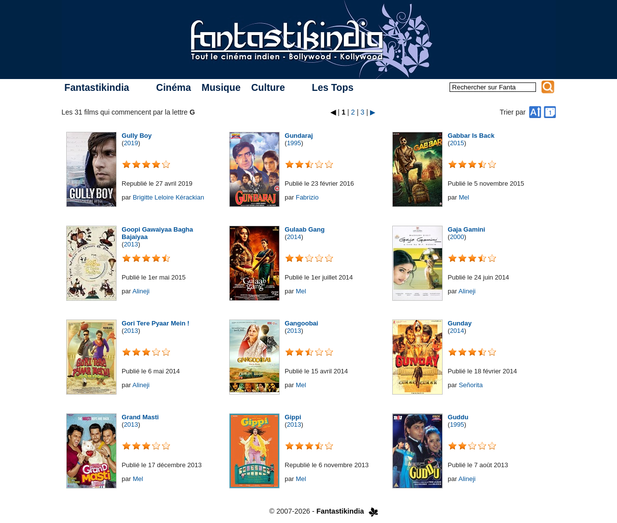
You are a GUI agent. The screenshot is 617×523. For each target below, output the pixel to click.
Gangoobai (301, 323)
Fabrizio (307, 197)
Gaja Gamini (466, 229)
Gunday (459, 323)
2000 (457, 237)
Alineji (141, 291)
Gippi (293, 417)
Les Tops (332, 87)
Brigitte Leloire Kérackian (169, 197)
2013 (131, 244)
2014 (294, 237)
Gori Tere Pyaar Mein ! (155, 323)
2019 (131, 143)
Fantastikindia (96, 87)
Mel (464, 197)
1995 (294, 143)
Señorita (471, 385)
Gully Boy (137, 135)
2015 (457, 143)
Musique (221, 87)
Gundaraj (299, 135)
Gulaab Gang (305, 229)
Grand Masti (140, 417)
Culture (268, 87)
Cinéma (173, 87)
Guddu (458, 417)
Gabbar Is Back (471, 135)
